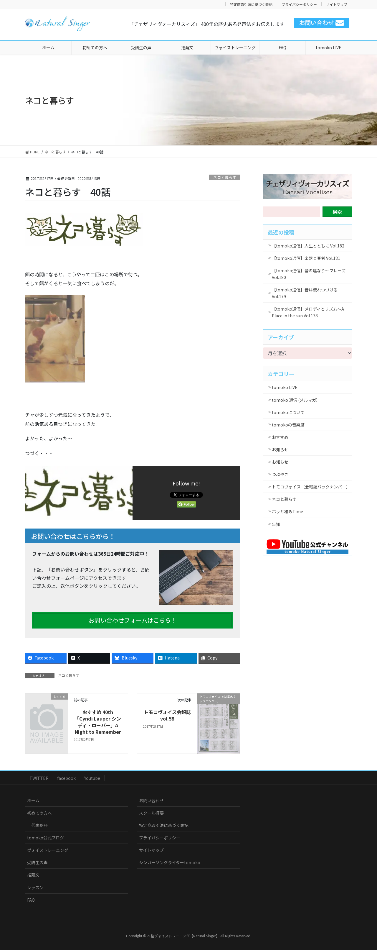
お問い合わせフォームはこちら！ (133, 620)
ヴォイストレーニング (47, 850)
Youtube (92, 778)
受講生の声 (37, 862)
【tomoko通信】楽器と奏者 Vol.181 (306, 258)
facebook (66, 778)
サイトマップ (336, 4)
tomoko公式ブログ (45, 838)
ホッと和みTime (287, 511)
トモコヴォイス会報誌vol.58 (167, 715)
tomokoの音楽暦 (288, 425)
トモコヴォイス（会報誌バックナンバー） (311, 487)
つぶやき (280, 474)
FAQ (31, 900)
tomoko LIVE (284, 387)
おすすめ (280, 437)
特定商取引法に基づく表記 (251, 4)
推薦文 (33, 875)
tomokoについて (288, 412)
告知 (276, 524)
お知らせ (280, 449)
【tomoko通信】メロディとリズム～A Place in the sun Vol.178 (308, 312)
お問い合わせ (151, 800)
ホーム (33, 800)
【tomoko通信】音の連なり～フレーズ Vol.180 (308, 274)
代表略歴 (39, 825)
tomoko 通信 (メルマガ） (296, 400)
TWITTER (39, 778)
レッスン (35, 887)
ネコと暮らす (224, 177)
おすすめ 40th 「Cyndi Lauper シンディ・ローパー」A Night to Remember (98, 721)
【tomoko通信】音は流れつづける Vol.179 (305, 293)
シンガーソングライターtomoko (169, 862)
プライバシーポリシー (299, 4)
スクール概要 (151, 813)
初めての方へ (39, 813)
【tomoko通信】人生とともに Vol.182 (308, 246)
